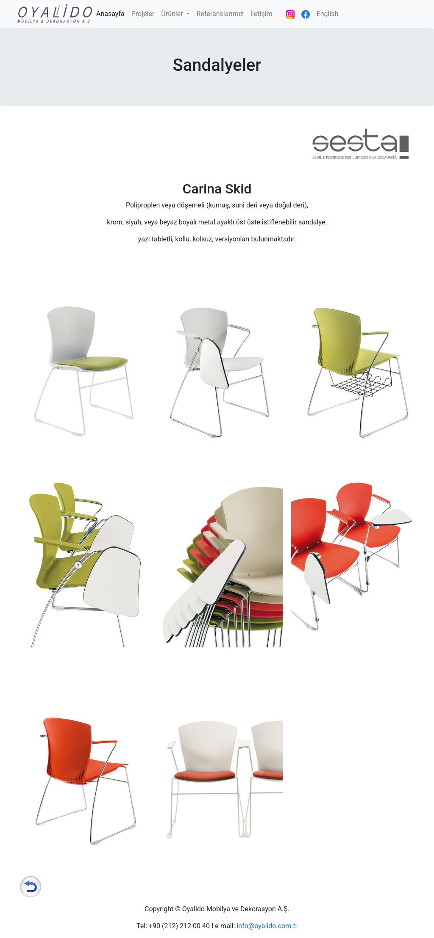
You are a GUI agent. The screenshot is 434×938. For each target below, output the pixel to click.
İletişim (261, 14)
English (328, 14)
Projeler (143, 14)
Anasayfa (112, 13)
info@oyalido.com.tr (267, 926)
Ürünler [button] (172, 14)
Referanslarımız (220, 14)
